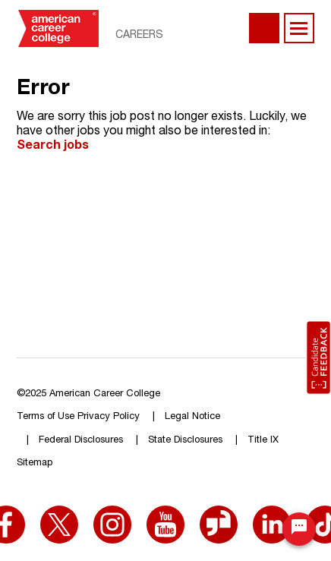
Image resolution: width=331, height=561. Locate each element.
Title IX (263, 441)
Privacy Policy (108, 417)
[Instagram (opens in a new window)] (112, 515)
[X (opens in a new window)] (59, 515)
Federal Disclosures (81, 441)
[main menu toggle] (299, 28)
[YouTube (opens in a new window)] (165, 515)
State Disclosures (185, 441)
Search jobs (53, 146)
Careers (139, 35)
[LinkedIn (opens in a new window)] (272, 515)
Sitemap (34, 463)
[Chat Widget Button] (299, 529)
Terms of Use (45, 417)
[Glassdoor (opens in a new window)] (219, 515)
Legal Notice (192, 417)
